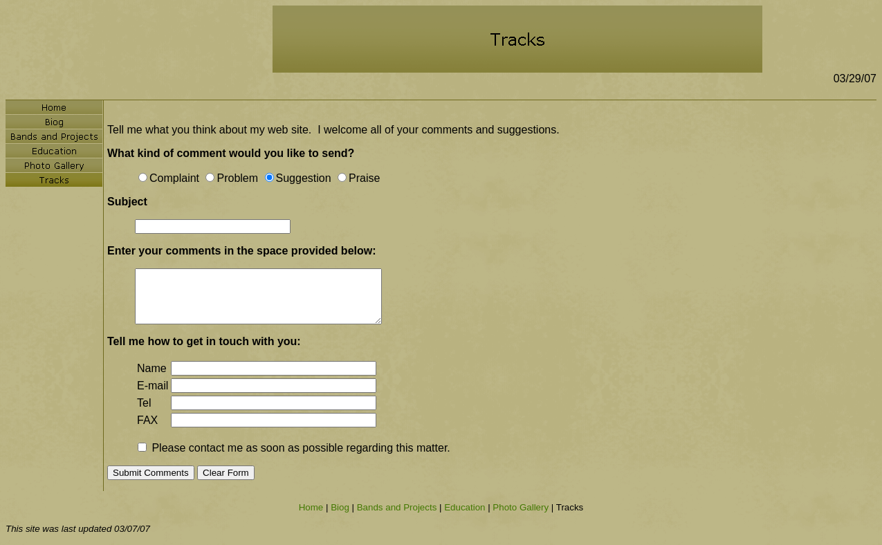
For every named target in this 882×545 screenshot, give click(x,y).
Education (464, 507)
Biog (340, 507)
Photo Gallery (521, 507)
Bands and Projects (397, 507)
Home (311, 507)
